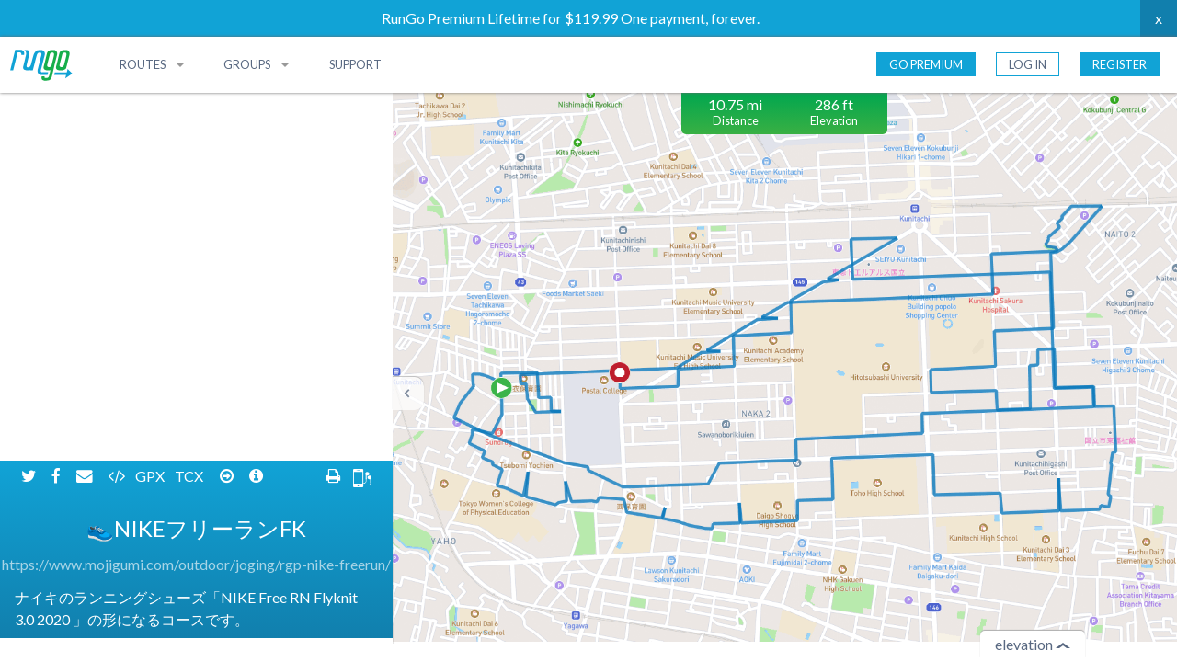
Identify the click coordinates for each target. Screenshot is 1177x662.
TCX (190, 108)
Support (355, 64)
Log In (1027, 64)
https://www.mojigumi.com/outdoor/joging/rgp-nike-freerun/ (196, 196)
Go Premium (926, 64)
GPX (151, 108)
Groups (246, 64)
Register (1119, 64)
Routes (143, 64)
